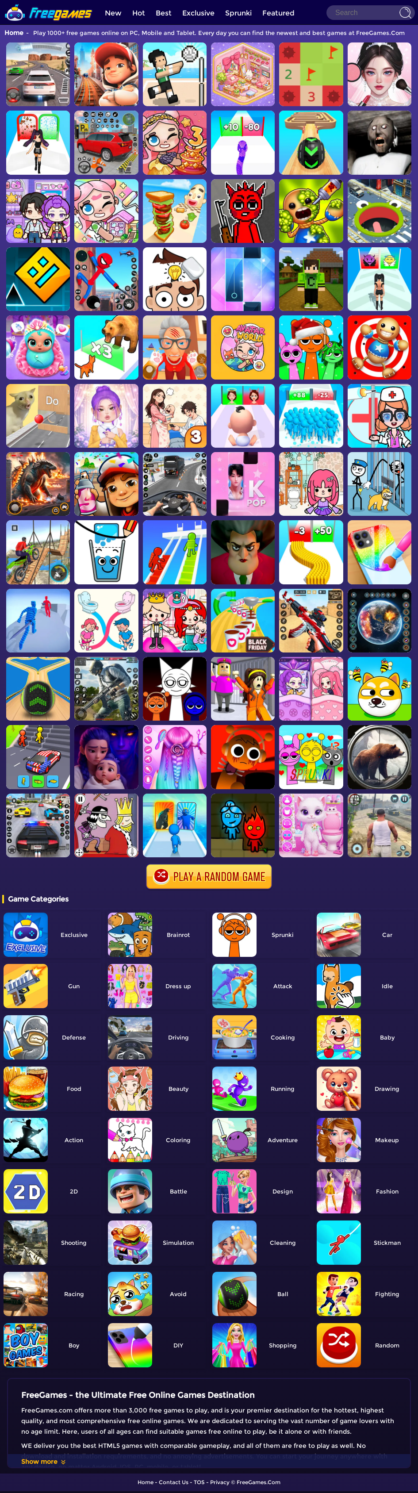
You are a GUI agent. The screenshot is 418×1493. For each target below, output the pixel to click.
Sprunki (238, 13)
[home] (48, 3)
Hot (138, 13)
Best (164, 13)
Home (13, 33)
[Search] (370, 12)
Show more (44, 1462)
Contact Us (173, 1482)
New (113, 13)
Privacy (220, 1482)
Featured (278, 13)
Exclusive (198, 13)
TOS (199, 1482)
